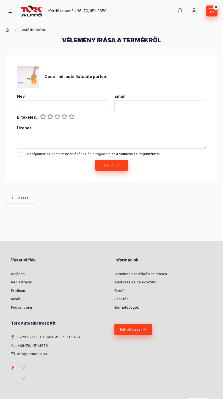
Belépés (18, 274)
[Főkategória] (7, 29)
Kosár (16, 299)
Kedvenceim (21, 307)
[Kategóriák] (10, 11)
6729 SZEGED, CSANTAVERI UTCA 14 (49, 337)
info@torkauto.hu (32, 353)
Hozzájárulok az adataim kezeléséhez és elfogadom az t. (93, 154)
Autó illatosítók (34, 30)
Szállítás (121, 299)
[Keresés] (180, 10)
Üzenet (24, 128)
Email (119, 96)
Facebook (12, 367)
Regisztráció (21, 282)
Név (21, 96)
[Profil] (194, 10)
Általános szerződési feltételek (140, 274)
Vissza (23, 198)
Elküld (109, 165)
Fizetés (120, 290)
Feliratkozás (130, 329)
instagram (23, 367)
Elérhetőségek (126, 307)
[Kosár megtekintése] (212, 10)
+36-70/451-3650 (91, 11)
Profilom (18, 290)
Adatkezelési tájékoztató (135, 282)
